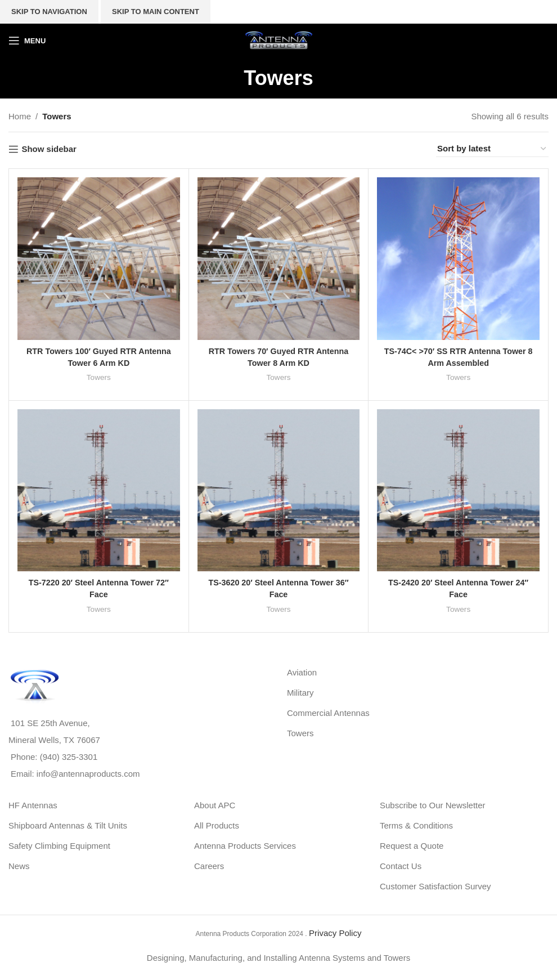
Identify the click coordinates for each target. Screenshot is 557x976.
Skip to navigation (49, 11)
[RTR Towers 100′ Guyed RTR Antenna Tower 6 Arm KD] (98, 258)
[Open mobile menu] (27, 40)
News (19, 866)
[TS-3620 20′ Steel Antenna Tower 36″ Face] (278, 490)
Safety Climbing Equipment (59, 845)
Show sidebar (49, 149)
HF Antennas (32, 805)
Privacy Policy (335, 933)
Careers (209, 866)
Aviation (302, 672)
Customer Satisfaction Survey (435, 886)
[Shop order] (492, 149)
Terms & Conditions (416, 825)
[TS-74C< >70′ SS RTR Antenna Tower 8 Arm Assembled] (458, 258)
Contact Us (400, 866)
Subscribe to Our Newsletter (433, 805)
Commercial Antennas (328, 713)
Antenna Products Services (245, 845)
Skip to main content (155, 11)
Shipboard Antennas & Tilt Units (67, 825)
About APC (214, 805)
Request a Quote (411, 845)
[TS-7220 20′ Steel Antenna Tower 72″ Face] (98, 490)
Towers (98, 377)
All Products (216, 825)
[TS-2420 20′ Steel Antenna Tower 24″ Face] (458, 490)
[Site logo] (278, 39)
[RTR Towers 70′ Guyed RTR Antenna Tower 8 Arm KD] (278, 258)
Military (300, 692)
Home (19, 116)
